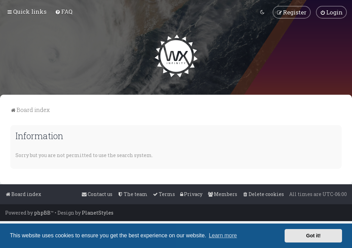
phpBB (42, 212)
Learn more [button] (223, 235)
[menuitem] (63, 11)
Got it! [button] (313, 235)
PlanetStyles (97, 212)
